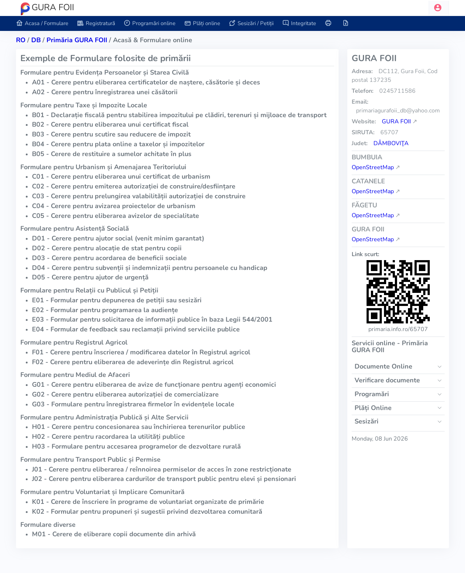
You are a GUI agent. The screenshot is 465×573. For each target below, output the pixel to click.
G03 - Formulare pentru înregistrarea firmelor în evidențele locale (133, 404)
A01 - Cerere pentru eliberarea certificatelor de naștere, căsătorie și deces (146, 82)
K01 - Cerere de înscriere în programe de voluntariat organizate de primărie (148, 501)
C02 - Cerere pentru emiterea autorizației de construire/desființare (133, 186)
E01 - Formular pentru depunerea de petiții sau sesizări (117, 300)
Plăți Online (373, 407)
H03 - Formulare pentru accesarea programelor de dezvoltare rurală (136, 446)
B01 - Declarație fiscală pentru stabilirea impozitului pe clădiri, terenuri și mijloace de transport (179, 115)
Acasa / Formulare (42, 23)
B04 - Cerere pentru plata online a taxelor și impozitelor (118, 144)
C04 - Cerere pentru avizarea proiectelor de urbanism (113, 206)
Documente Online (383, 366)
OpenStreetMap (373, 167)
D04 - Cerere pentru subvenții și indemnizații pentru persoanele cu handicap (149, 267)
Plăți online (202, 23)
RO (20, 40)
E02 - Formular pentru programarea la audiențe (105, 310)
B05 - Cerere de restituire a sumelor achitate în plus (111, 154)
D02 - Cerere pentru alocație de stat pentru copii (107, 248)
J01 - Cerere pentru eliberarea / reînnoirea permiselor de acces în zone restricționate (161, 469)
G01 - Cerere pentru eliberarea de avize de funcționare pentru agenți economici (154, 384)
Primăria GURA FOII (76, 40)
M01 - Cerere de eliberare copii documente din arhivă (114, 534)
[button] (439, 8)
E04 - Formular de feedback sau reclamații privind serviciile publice (136, 329)
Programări (372, 394)
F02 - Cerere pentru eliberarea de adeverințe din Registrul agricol (133, 362)
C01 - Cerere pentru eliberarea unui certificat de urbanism (121, 176)
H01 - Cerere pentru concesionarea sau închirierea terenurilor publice (138, 426)
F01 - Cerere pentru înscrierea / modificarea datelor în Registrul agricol (141, 352)
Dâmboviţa (391, 143)
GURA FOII (396, 122)
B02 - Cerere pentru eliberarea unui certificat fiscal (110, 124)
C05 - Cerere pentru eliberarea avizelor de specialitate (115, 215)
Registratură (96, 23)
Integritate (299, 23)
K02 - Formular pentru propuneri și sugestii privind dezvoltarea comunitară (147, 511)
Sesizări (367, 421)
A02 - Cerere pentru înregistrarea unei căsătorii (105, 92)
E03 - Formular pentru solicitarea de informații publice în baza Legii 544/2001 (152, 319)
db (36, 40)
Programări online (150, 23)
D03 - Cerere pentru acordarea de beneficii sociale (109, 258)
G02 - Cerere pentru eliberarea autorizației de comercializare (125, 394)
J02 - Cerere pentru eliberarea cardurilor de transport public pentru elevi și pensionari (164, 478)
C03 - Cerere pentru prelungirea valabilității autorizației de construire (139, 196)
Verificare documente (387, 380)
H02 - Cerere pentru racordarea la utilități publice (108, 436)
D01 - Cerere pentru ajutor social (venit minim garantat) (118, 238)
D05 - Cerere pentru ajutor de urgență (90, 277)
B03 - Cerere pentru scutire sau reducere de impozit (111, 134)
